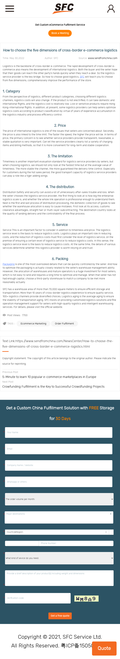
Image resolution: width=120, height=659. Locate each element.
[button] (106, 532)
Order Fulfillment (64, 323)
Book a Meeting (60, 33)
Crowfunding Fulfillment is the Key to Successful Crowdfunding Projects (53, 386)
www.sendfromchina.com (102, 58)
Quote (104, 648)
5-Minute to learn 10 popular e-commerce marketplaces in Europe (49, 377)
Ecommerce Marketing (33, 323)
